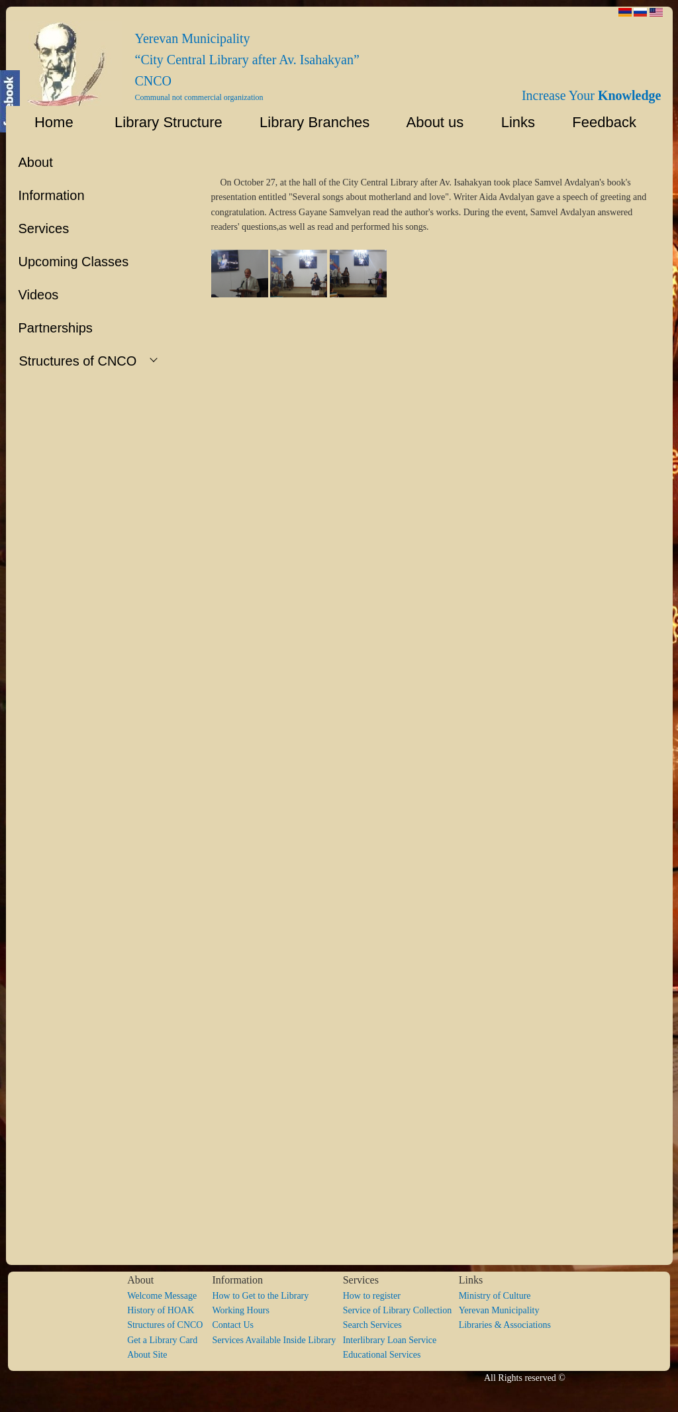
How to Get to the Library (260, 1296)
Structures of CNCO (169, 1325)
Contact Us (233, 1325)
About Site (147, 1355)
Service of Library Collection (401, 1310)
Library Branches (309, 122)
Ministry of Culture (495, 1296)
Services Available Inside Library (277, 1340)
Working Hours (240, 1310)
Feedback (608, 122)
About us (429, 122)
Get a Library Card (162, 1340)
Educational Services (382, 1355)
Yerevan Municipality (499, 1310)
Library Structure (160, 122)
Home (46, 122)
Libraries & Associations (505, 1325)
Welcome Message (162, 1296)
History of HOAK (160, 1310)
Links (512, 122)
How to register (372, 1296)
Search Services (372, 1325)
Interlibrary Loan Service (390, 1340)
